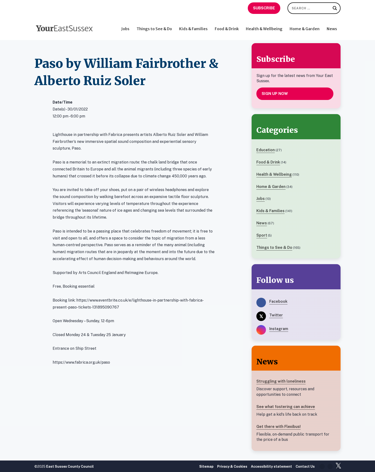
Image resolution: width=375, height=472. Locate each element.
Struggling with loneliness (281, 381)
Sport (261, 235)
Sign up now (275, 93)
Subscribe (264, 8)
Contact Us (305, 466)
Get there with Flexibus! (278, 426)
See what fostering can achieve (285, 406)
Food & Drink (227, 25)
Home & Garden (305, 25)
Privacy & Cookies (232, 466)
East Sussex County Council (70, 466)
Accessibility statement (271, 466)
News (332, 25)
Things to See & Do (154, 25)
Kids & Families (193, 25)
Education (265, 150)
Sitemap (206, 466)
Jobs (125, 25)
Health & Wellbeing (264, 25)
